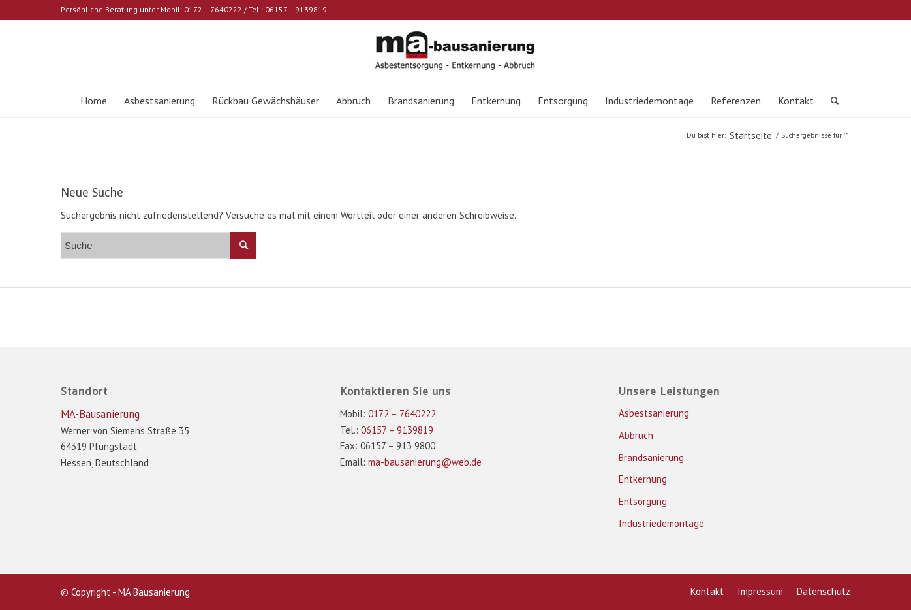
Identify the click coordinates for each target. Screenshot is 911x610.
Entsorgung (643, 501)
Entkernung (643, 479)
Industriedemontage (661, 523)
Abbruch (636, 435)
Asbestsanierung (654, 413)
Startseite (751, 135)
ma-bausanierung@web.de (425, 462)
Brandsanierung (651, 457)
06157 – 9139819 (296, 9)
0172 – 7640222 (213, 9)
